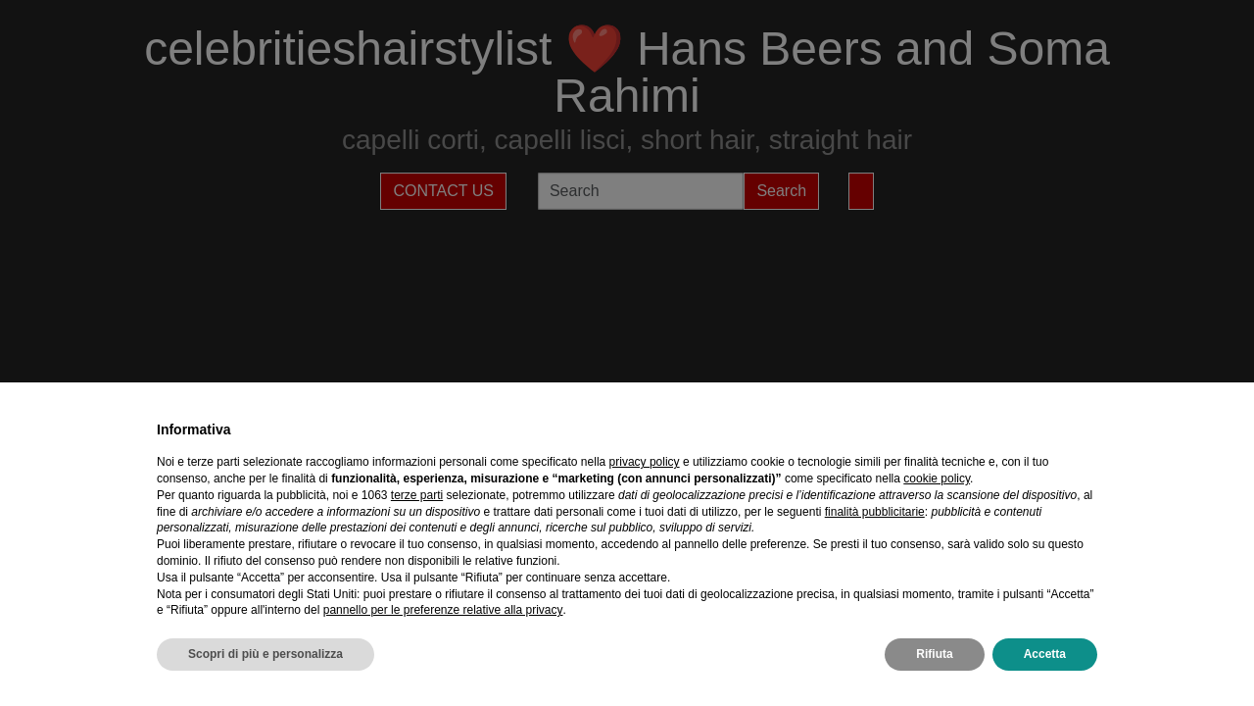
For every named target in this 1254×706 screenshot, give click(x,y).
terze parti (417, 495)
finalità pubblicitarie (875, 512)
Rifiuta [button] (934, 654)
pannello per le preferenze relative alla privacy (443, 610)
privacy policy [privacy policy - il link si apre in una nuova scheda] (644, 462)
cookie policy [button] (936, 478)
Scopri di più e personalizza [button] (265, 654)
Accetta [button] (1045, 654)
